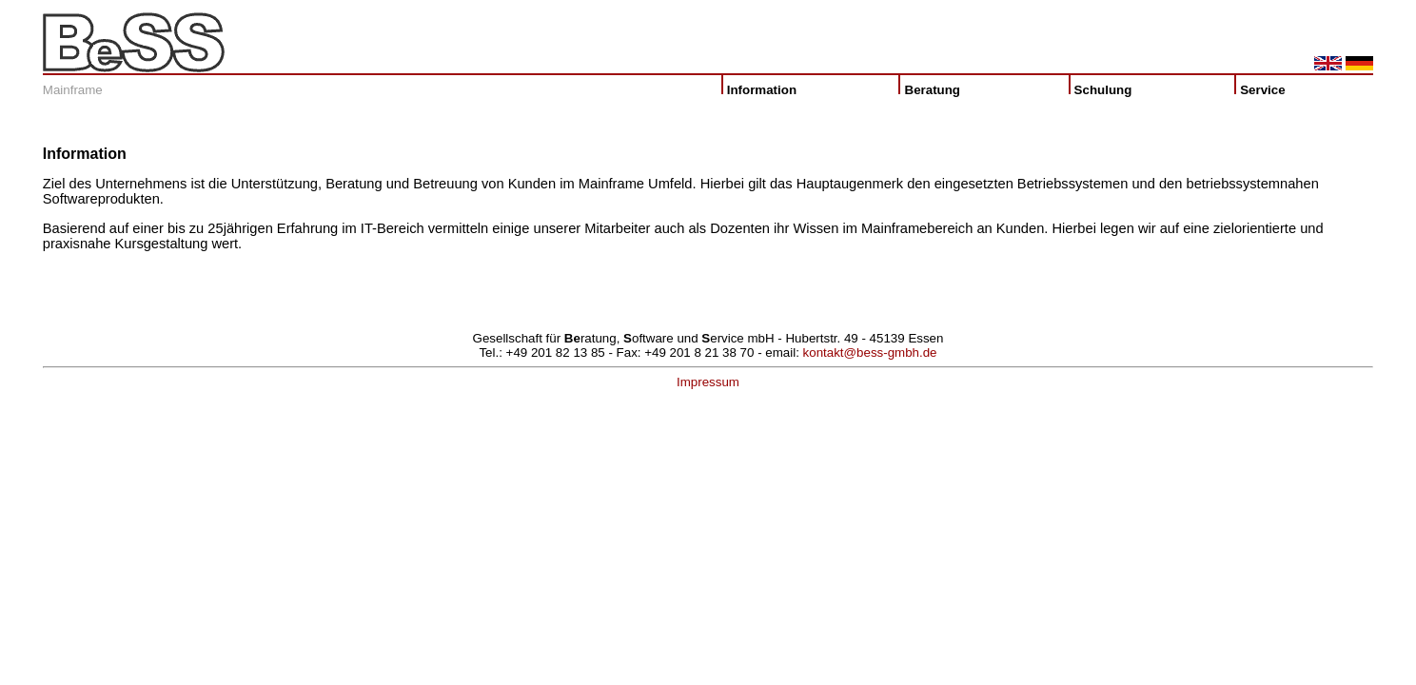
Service (1264, 90)
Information (761, 90)
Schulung (1106, 90)
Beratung (938, 90)
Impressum (708, 382)
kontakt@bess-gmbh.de (870, 352)
